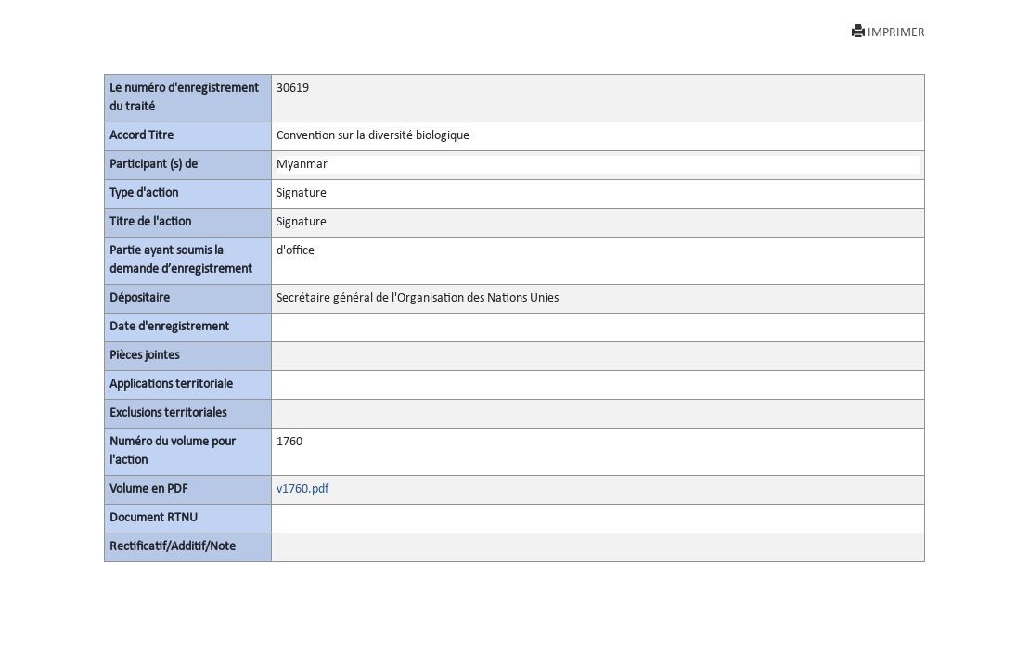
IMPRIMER (888, 32)
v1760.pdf (302, 489)
